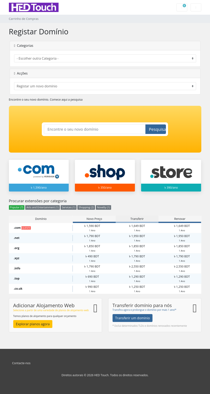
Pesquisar (157, 129)
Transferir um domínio (132, 318)
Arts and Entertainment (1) (42, 207)
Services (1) (69, 207)
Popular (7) (16, 207)
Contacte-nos (21, 363)
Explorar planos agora (33, 324)
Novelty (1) (103, 207)
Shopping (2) (86, 207)
